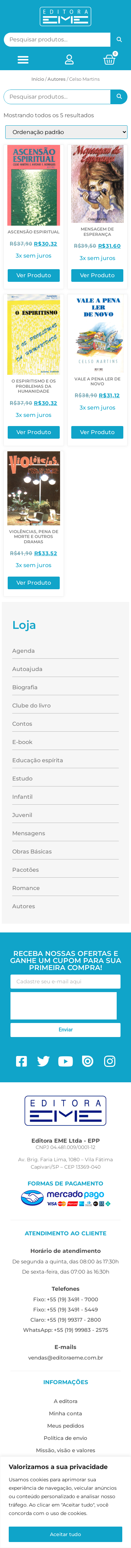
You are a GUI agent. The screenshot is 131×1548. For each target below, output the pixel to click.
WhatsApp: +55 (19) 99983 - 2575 (65, 1330)
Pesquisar (119, 39)
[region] (65, 1502)
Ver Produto (33, 275)
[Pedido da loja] (66, 132)
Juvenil (22, 815)
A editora (66, 1401)
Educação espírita (37, 760)
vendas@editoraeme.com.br (65, 1357)
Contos (22, 723)
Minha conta (65, 1413)
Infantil (22, 796)
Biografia (25, 687)
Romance (26, 888)
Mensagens (28, 833)
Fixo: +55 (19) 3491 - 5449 (65, 1309)
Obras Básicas (32, 851)
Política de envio (65, 1438)
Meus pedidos (65, 1425)
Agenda (23, 650)
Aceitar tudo (65, 1534)
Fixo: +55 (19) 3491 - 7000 (65, 1299)
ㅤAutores (57, 79)
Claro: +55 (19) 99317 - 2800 (65, 1319)
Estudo (22, 778)
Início (37, 79)
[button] (23, 59)
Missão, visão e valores (65, 1450)
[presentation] (63, 1005)
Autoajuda (27, 669)
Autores (23, 906)
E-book (22, 742)
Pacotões (25, 869)
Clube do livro (31, 705)
